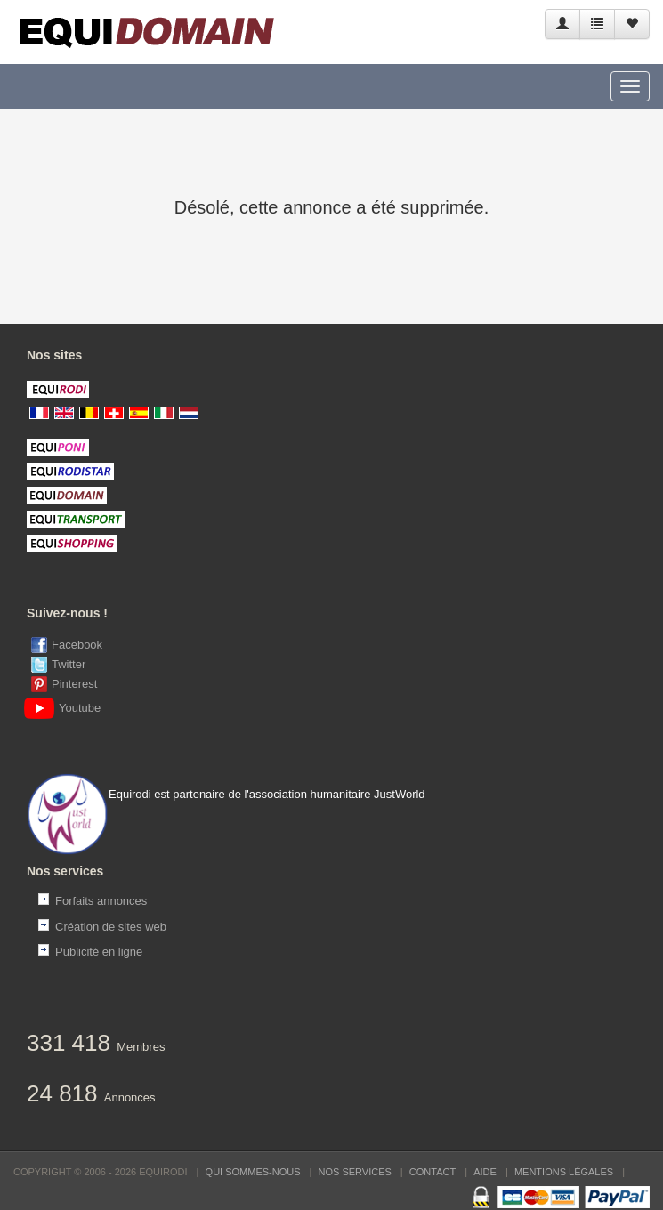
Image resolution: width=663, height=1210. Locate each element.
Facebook (77, 644)
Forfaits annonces (101, 901)
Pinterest (74, 683)
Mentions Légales (563, 1171)
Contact (432, 1171)
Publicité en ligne (98, 951)
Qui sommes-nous (253, 1171)
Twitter (68, 664)
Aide (485, 1171)
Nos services (355, 1171)
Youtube (66, 707)
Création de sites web (110, 926)
